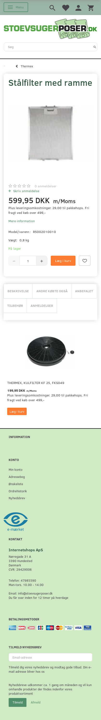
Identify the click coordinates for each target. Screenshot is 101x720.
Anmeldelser (42, 305)
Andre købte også (52, 291)
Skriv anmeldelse (25, 191)
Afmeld (35, 702)
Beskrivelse (18, 291)
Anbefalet (84, 291)
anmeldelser (46, 186)
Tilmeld (18, 702)
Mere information (21, 221)
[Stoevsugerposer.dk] (50, 28)
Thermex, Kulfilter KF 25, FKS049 (35, 382)
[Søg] (95, 46)
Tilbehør (15, 305)
